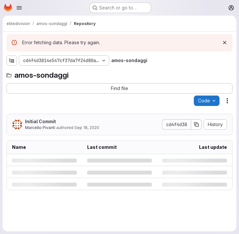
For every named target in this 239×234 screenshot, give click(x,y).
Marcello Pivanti (40, 127)
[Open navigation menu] (19, 8)
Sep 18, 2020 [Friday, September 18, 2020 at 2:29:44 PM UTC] (86, 127)
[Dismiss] (225, 42)
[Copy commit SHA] (196, 124)
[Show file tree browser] (12, 60)
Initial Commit (40, 121)
